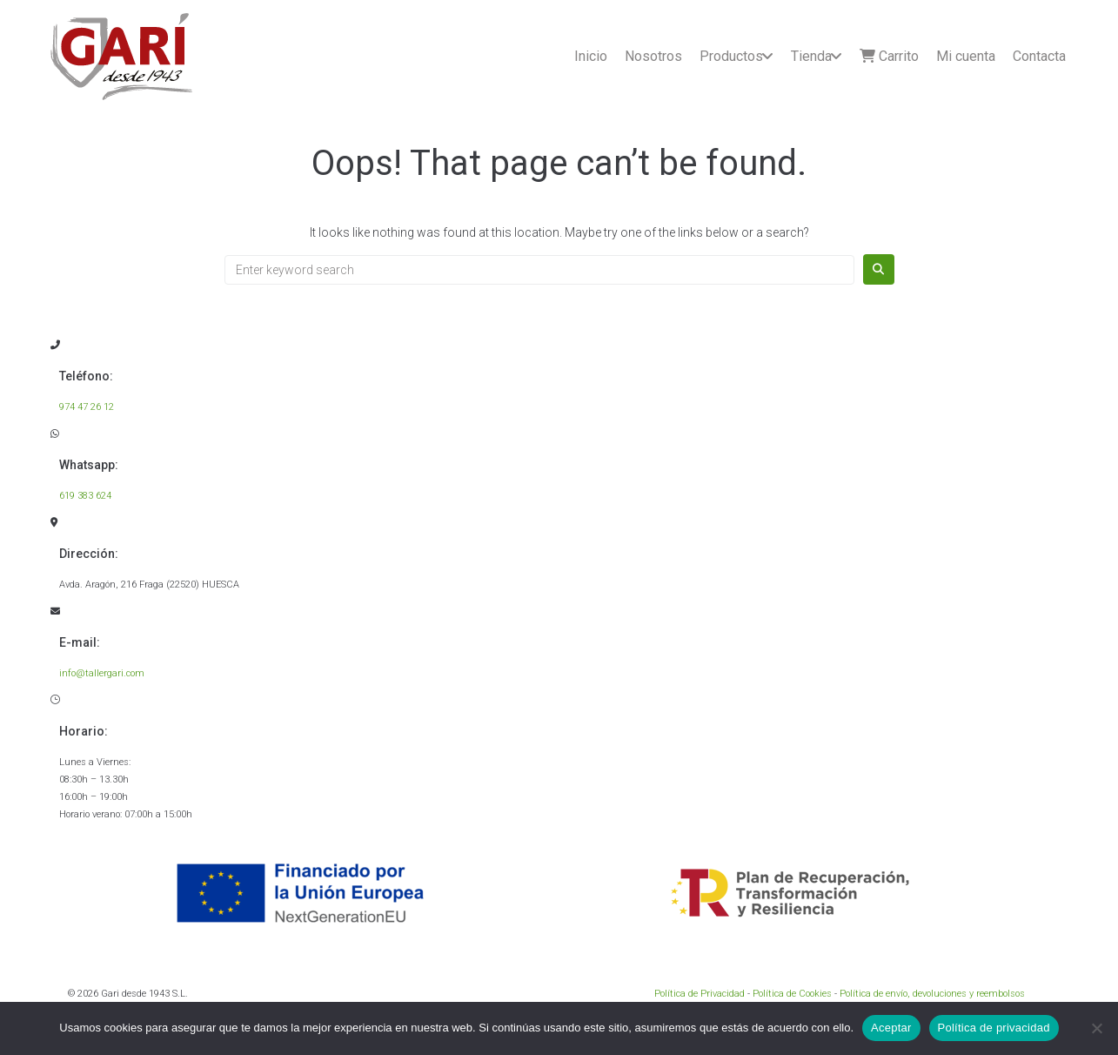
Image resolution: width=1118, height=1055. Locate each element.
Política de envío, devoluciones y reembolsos (932, 993)
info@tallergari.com (101, 673)
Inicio (590, 56)
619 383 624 (85, 495)
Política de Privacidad (699, 993)
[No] (1096, 1028)
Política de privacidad (994, 1027)
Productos (731, 56)
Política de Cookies (792, 993)
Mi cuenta (965, 56)
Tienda (811, 56)
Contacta (1039, 56)
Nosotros (653, 56)
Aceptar (891, 1027)
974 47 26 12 (86, 407)
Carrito (889, 56)
